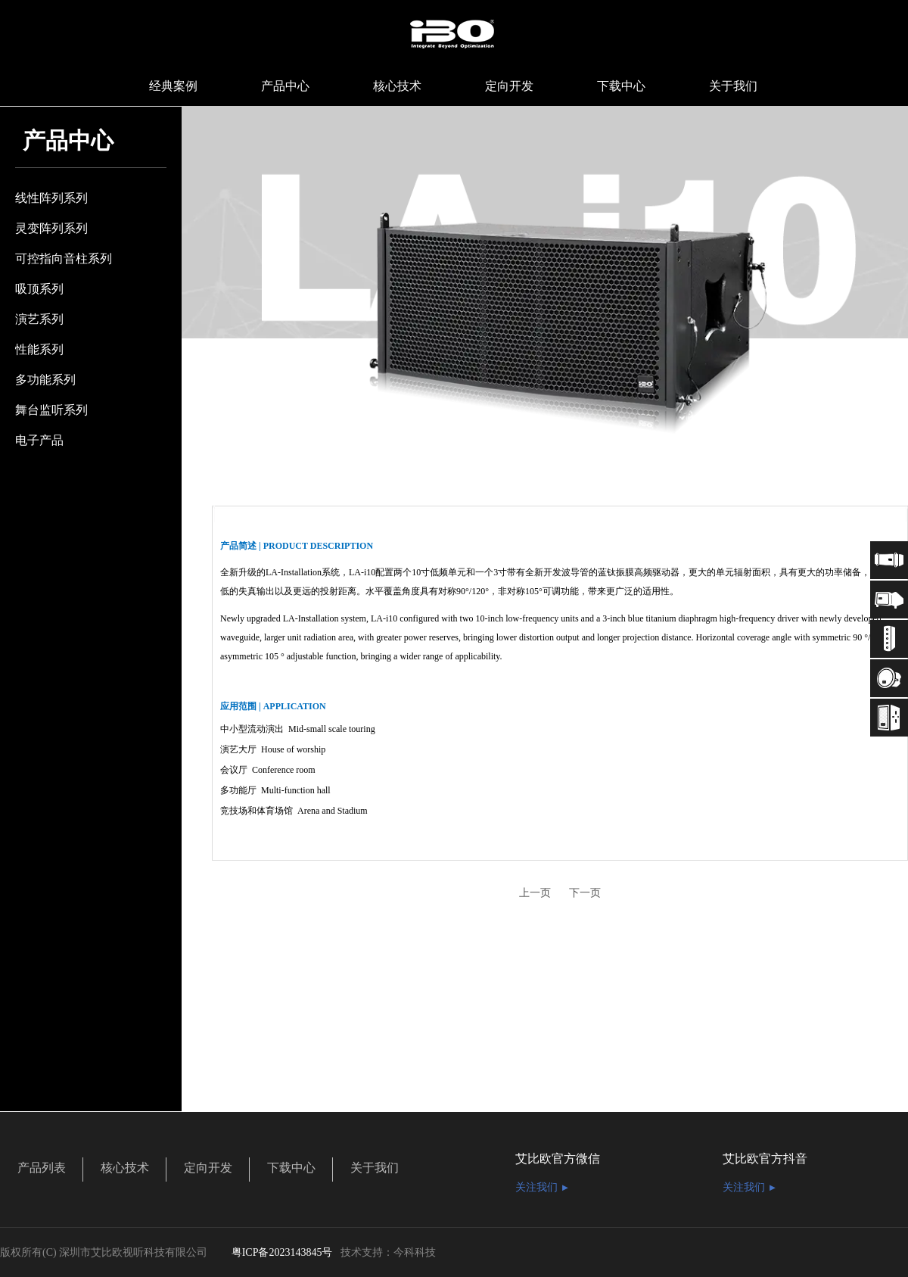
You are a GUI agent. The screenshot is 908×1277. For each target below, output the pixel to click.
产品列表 (41, 1167)
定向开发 (208, 1167)
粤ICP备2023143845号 (282, 1252)
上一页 (535, 893)
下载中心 (291, 1167)
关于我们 (374, 1167)
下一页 (585, 893)
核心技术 (125, 1167)
